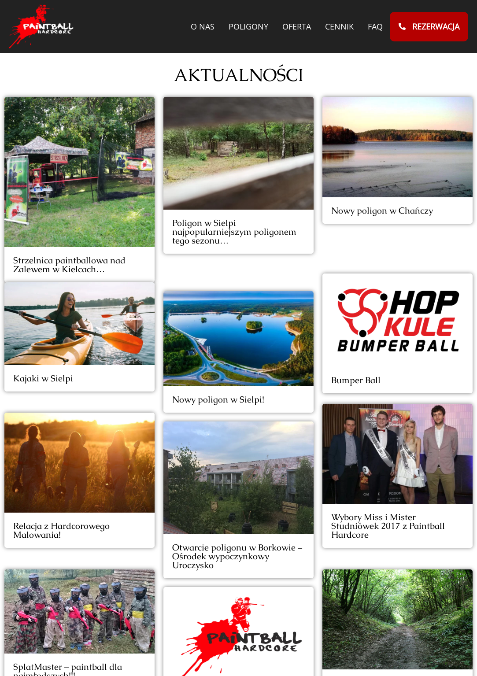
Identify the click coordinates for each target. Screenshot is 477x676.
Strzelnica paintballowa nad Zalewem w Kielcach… (69, 265)
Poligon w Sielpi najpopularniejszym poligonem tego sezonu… (234, 231)
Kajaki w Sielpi (43, 387)
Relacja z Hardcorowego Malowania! (61, 527)
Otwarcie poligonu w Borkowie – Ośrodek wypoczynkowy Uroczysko (237, 527)
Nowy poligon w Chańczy (382, 210)
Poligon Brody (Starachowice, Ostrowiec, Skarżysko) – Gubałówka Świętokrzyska (389, 635)
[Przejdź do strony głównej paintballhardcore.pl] (41, 26)
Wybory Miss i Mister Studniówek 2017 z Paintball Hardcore (388, 483)
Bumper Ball (356, 338)
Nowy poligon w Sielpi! (218, 371)
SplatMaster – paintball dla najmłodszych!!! (67, 655)
